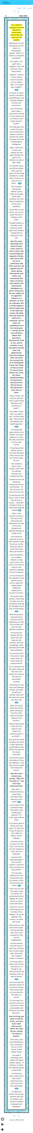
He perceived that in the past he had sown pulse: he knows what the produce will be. (16, 658)
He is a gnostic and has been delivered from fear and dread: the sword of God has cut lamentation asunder (16, 674)
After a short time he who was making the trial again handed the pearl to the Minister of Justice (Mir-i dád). (16, 155)
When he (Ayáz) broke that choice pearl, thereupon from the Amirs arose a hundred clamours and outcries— (16, 713)
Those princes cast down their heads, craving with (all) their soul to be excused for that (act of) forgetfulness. (16, 932)
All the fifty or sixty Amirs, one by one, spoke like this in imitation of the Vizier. (16, 215)
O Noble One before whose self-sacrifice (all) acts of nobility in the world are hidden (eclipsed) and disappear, (16, 1099)
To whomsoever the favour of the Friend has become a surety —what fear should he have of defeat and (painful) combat (16, 502)
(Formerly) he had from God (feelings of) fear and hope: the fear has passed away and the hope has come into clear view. (16, 692)
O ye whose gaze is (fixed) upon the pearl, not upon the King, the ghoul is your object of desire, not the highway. (16, 830)
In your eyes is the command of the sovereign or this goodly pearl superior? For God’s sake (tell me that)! (16, 812)
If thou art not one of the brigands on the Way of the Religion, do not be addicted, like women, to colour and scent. (16, 914)
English (19, 8)
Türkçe (24, 8)
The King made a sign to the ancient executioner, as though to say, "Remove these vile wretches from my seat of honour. (16, 969)
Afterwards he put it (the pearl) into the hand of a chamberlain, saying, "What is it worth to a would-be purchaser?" (16, 50)
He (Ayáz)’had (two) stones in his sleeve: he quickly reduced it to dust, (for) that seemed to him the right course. (16, 437)
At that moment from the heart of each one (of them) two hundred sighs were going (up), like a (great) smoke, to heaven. (16, 950)
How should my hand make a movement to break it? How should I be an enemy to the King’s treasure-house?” (16, 116)
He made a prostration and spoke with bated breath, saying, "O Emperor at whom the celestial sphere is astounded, (16, 1062)
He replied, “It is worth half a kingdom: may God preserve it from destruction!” (16, 66)
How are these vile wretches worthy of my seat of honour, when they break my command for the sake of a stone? (16, 989)
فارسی (30, 8)
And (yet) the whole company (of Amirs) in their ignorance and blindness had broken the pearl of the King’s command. (16, 747)
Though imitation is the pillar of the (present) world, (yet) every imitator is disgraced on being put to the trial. (16, 230)
